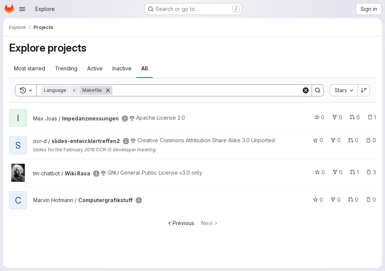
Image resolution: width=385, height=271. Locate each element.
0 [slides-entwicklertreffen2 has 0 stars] (318, 140)
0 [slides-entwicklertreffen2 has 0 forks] (335, 140)
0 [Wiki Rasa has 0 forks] (337, 172)
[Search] (207, 90)
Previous (180, 223)
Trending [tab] (66, 68)
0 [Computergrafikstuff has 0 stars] (318, 199)
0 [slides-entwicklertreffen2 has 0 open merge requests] (353, 140)
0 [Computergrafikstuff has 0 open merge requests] (353, 199)
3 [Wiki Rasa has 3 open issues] (371, 172)
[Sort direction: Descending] (364, 90)
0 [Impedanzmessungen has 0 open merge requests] (355, 117)
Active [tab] (95, 68)
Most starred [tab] (29, 68)
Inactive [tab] (122, 68)
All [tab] (144, 68)
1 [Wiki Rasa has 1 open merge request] (354, 172)
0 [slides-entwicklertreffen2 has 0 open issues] (371, 140)
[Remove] (107, 90)
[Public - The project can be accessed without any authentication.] (125, 119)
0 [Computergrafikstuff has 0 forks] (335, 199)
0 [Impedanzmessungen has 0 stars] (319, 117)
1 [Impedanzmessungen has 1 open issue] (371, 117)
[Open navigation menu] (22, 9)
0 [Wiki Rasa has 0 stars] (320, 172)
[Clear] (305, 90)
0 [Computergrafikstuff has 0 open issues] (371, 199)
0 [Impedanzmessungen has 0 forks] (337, 117)
